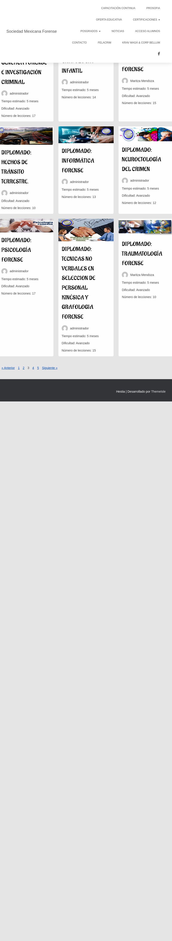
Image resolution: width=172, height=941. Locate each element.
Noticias (118, 31)
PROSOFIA (153, 8)
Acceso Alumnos (147, 31)
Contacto (79, 42)
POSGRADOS (90, 31)
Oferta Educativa (109, 19)
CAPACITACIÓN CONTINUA (118, 8)
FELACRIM (104, 42)
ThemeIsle (158, 391)
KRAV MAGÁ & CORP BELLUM (141, 42)
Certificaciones (146, 19)
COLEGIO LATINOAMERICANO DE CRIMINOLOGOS (159, 54)
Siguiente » (49, 368)
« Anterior (8, 368)
